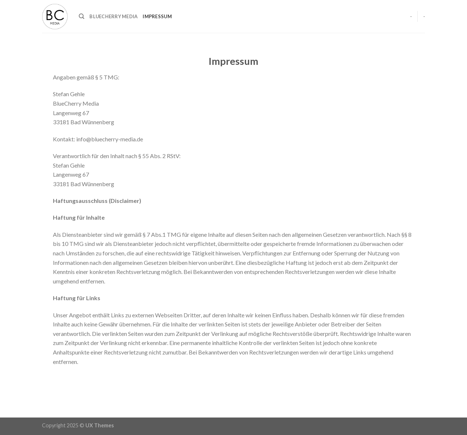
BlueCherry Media (113, 16)
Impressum (157, 16)
